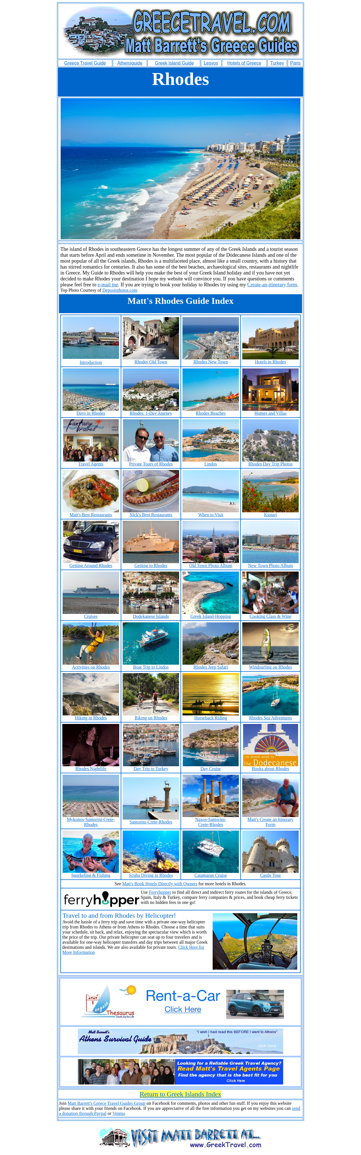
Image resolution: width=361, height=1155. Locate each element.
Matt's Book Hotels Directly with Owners (159, 883)
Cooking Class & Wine (270, 614)
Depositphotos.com (119, 290)
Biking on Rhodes (151, 716)
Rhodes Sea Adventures (270, 716)
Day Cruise (211, 766)
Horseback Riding (210, 716)
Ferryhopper (160, 892)
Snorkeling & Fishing (91, 873)
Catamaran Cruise (210, 873)
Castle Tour (270, 873)
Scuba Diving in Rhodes (151, 873)
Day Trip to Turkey (151, 766)
